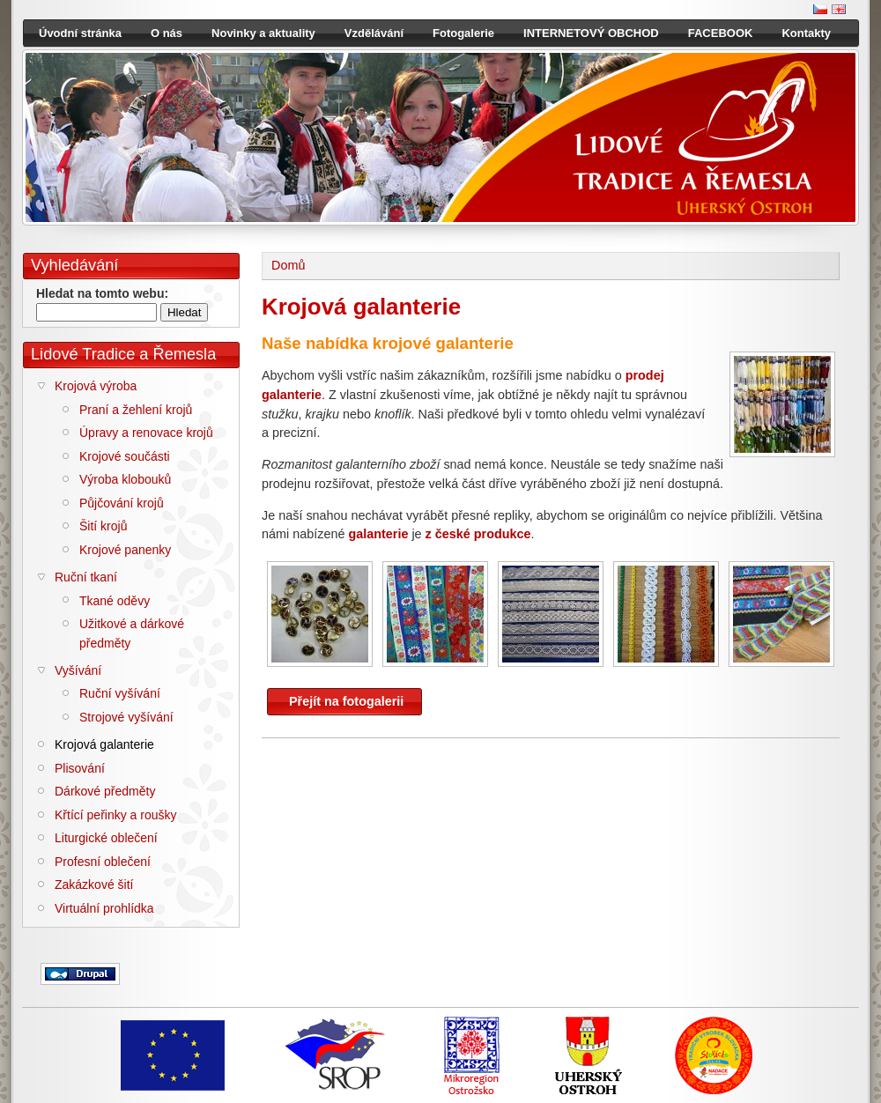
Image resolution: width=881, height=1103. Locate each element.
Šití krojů (103, 526)
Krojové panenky (125, 550)
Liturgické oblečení (106, 838)
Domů (288, 265)
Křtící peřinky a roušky (116, 815)
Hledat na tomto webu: (102, 293)
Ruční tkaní (86, 577)
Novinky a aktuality (263, 33)
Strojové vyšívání (126, 717)
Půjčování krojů (121, 503)
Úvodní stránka (80, 33)
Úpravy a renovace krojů (146, 433)
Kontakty (806, 33)
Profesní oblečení (103, 862)
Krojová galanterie (104, 744)
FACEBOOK (720, 33)
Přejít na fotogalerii (346, 701)
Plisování (80, 768)
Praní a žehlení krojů (135, 410)
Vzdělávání (373, 33)
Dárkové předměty (105, 791)
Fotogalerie (463, 33)
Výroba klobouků (125, 479)
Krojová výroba (96, 386)
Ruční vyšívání (119, 693)
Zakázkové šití (94, 884)
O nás (166, 33)
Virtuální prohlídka (104, 908)
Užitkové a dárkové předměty (131, 633)
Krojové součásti (124, 456)
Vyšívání (78, 670)
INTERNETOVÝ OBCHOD (591, 33)
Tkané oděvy (114, 601)
